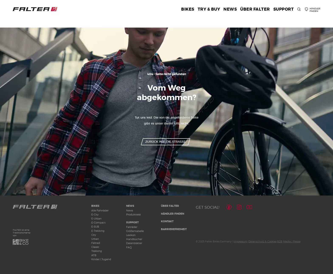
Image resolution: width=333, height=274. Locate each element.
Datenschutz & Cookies (262, 241)
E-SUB (95, 226)
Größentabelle (135, 231)
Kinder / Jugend (101, 259)
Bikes (95, 206)
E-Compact (98, 222)
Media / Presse (292, 241)
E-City (95, 214)
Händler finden (172, 213)
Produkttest (133, 214)
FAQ (129, 247)
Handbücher (134, 239)
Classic (95, 247)
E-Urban (96, 218)
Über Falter (170, 206)
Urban (95, 238)
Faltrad (95, 243)
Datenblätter (134, 243)
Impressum (240, 241)
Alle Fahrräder (100, 210)
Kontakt (167, 221)
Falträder (131, 227)
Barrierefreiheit (174, 229)
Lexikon (130, 235)
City (93, 234)
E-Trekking (97, 230)
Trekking (96, 251)
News (130, 206)
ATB (93, 255)
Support (132, 222)
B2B (279, 241)
